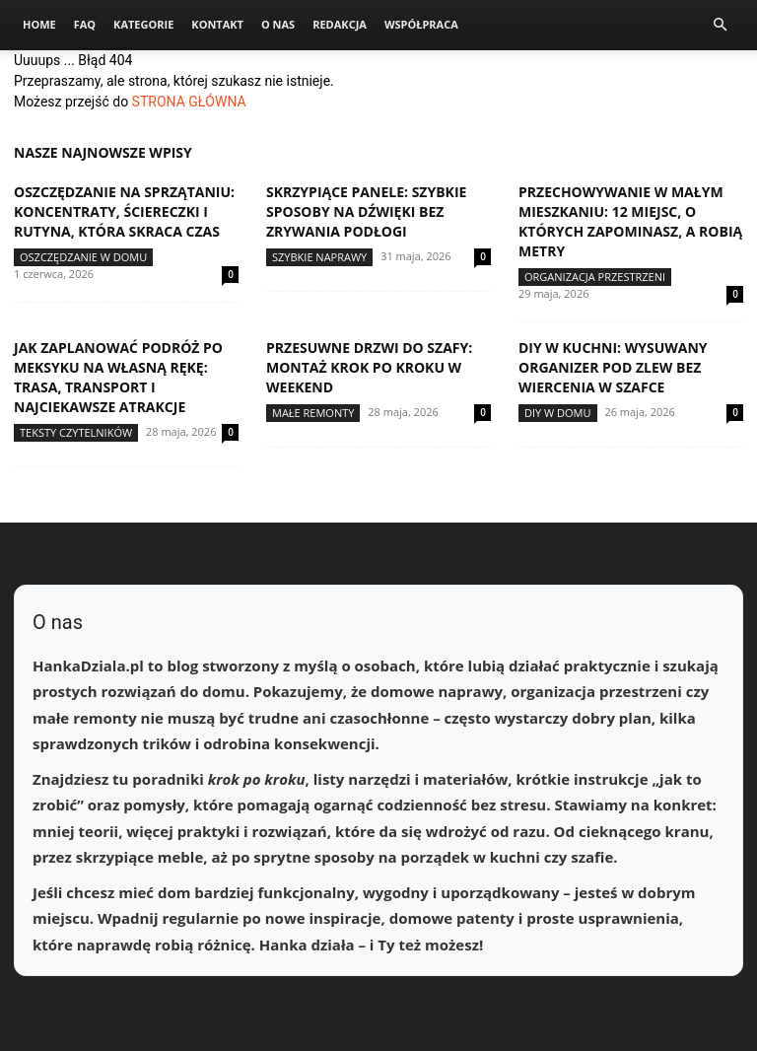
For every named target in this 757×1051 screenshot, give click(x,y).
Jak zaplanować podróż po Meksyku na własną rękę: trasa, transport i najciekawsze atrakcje (118, 377)
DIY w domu (557, 412)
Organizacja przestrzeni (594, 276)
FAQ (85, 24)
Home (39, 24)
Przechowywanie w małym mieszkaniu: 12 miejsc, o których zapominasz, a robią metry (630, 221)
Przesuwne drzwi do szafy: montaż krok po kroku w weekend (369, 367)
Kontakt (217, 24)
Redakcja (339, 24)
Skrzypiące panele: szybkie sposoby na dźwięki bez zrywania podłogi (366, 211)
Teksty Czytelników (76, 432)
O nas (278, 24)
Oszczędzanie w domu (83, 256)
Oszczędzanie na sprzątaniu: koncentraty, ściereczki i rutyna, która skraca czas (124, 211)
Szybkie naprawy (319, 256)
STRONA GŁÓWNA (189, 101)
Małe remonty (313, 412)
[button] (719, 25)
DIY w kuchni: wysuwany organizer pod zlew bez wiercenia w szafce (613, 367)
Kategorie (143, 24)
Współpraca (421, 24)
